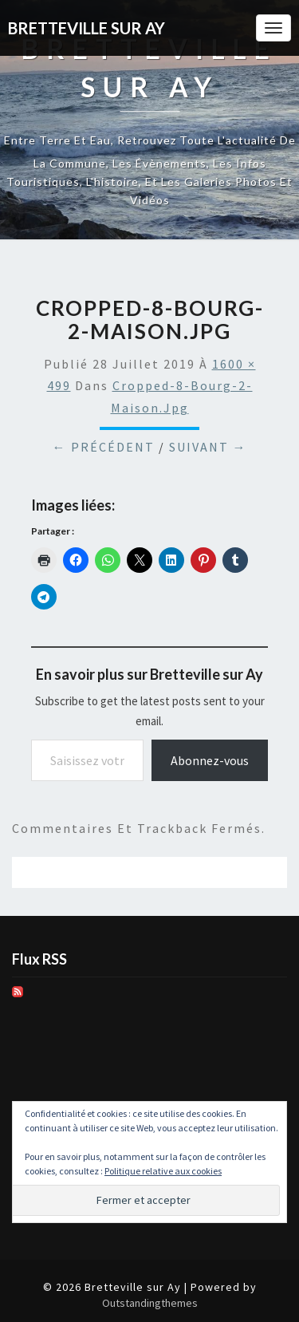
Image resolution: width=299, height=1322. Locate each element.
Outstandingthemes (150, 1303)
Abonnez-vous (210, 760)
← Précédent (104, 447)
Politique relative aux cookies (163, 1171)
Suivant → (208, 447)
